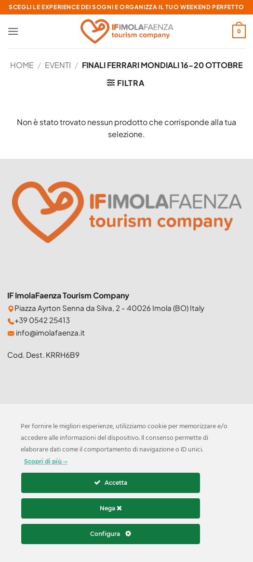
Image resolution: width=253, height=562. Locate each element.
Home (22, 65)
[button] (13, 31)
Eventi (58, 65)
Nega (111, 508)
